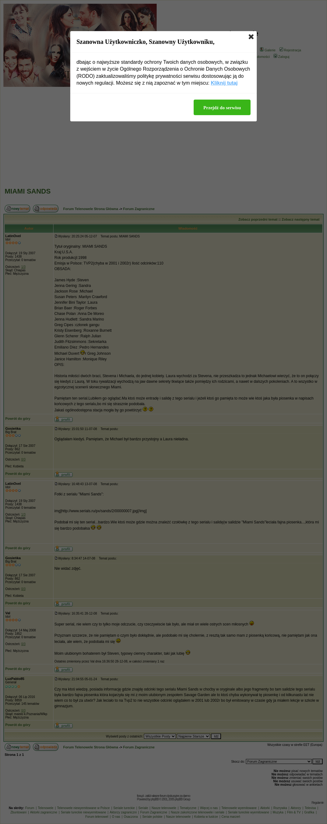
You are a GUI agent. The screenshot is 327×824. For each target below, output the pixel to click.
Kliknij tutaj (224, 83)
